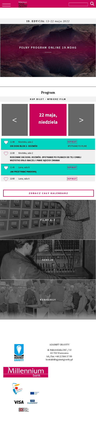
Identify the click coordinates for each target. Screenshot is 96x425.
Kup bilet (72, 142)
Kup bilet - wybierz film (48, 99)
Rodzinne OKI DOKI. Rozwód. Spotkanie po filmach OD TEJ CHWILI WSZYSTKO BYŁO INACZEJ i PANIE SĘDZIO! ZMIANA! (45, 159)
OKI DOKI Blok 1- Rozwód (48, 146)
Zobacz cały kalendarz (48, 193)
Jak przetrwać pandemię (23, 171)
